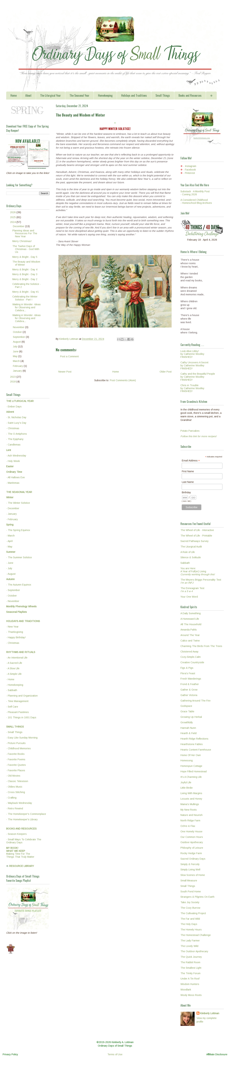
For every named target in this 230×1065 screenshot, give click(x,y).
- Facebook (189, 169)
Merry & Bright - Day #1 (25, 291)
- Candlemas (13, 444)
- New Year (12, 626)
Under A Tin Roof (189, 978)
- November (12, 601)
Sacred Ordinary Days (192, 858)
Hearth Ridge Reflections (194, 738)
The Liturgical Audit (191, 546)
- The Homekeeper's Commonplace (26, 814)
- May (9, 546)
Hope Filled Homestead (193, 771)
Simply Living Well (190, 869)
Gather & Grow (188, 689)
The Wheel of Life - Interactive (197, 530)
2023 (13, 376)
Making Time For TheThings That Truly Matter (20, 852)
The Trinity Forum (190, 973)
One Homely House (191, 831)
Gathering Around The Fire (195, 700)
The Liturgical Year (50, 95)
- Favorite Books (15, 753)
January (18, 370)
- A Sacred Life (14, 662)
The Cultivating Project (193, 913)
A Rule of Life (187, 552)
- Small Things (14, 732)
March (17, 361)
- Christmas (12, 428)
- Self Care (12, 706)
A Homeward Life (189, 618)
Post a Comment (69, 356)
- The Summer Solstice (19, 557)
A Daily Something (190, 613)
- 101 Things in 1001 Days (21, 717)
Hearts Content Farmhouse (195, 749)
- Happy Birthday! (16, 637)
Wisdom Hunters (189, 984)
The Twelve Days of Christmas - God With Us (25, 249)
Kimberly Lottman (209, 1013)
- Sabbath (11, 690)
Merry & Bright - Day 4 (24, 269)
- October (11, 595)
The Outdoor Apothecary (194, 951)
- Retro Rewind (14, 808)
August (17, 341)
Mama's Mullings (189, 804)
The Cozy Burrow (190, 907)
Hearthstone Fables (191, 744)
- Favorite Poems (15, 759)
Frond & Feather (189, 684)
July (15, 346)
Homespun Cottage (191, 766)
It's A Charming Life (191, 777)
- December (12, 508)
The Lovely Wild (189, 946)
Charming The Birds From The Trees (201, 646)
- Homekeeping (14, 684)
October (18, 332)
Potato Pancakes (190, 430)
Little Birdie (186, 787)
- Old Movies (13, 775)
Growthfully (186, 722)
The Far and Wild (190, 918)
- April (9, 541)
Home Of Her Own (190, 755)
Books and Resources (190, 95)
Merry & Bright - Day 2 (24, 279)
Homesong (186, 760)
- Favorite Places (15, 770)
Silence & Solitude (190, 557)
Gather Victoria (188, 695)
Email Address (191, 460)
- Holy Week (13, 461)
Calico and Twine (190, 640)
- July (9, 568)
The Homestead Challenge (195, 935)
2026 (13, 212)
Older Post (166, 371)
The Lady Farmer (190, 940)
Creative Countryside (192, 662)
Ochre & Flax (187, 826)
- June (9, 562)
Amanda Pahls (188, 629)
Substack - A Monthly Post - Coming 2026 (195, 193)
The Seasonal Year (79, 95)
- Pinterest (189, 173)
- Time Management (17, 701)
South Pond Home (190, 891)
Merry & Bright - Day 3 (24, 274)
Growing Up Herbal (191, 716)
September (19, 337)
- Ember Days (14, 406)
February (18, 366)
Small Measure (188, 880)
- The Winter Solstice (18, 502)
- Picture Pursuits (16, 743)
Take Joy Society (189, 902)
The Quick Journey (191, 956)
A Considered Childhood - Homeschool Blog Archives (196, 201)
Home (13, 95)
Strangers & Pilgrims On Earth (197, 896)
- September (13, 590)
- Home (10, 679)
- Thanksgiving (14, 632)
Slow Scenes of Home (192, 875)
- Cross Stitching (15, 792)
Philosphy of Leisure (191, 847)
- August (11, 573)
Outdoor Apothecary (191, 842)
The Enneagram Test (192, 590)
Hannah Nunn (188, 727)
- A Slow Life (12, 668)
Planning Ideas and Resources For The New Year (24, 233)
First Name (188, 471)
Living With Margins (191, 793)
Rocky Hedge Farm (191, 853)
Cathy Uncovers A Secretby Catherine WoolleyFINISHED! (194, 365)
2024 (13, 222)
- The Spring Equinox (18, 530)
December (19, 226)
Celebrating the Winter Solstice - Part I (25, 298)
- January (11, 513)
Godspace (186, 706)
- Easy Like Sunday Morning (22, 737)
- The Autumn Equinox (18, 584)
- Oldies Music (14, 786)
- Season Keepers (16, 834)
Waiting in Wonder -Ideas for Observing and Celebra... (26, 307)
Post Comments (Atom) (123, 380)
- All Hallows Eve (15, 477)
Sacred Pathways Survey (194, 541)
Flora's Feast (187, 673)
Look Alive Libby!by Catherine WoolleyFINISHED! (192, 354)
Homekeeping (105, 95)
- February (12, 519)
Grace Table (187, 711)
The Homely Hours (191, 929)
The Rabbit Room (190, 962)
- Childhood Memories (18, 748)
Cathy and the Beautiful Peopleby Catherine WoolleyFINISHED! (197, 376)
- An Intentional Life (16, 657)
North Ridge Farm (190, 820)
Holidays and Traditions (134, 95)
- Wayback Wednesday (19, 803)
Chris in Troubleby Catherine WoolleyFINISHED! (192, 388)
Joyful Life (185, 782)
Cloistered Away (189, 651)
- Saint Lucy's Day (16, 422)
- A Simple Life (14, 673)
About (28, 95)
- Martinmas (12, 482)
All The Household (190, 624)
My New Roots (188, 809)
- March (10, 535)
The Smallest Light (190, 967)
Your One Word (189, 596)
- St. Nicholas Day (16, 417)
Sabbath (185, 562)
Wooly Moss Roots (191, 995)
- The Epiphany (15, 439)
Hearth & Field (188, 733)
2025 (13, 217)
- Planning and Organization (22, 695)
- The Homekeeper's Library (22, 819)
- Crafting (11, 797)
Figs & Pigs (186, 667)
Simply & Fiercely (190, 864)
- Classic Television (17, 781)
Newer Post (64, 371)
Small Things (163, 95)
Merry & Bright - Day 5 (24, 256)
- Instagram (189, 166)
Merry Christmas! (22, 241)
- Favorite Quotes (16, 764)
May (15, 356)
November (19, 327)
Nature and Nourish (191, 815)
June (16, 351)
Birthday (186, 492)
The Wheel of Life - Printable (196, 535)
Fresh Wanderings (190, 678)
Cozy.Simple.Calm (190, 656)
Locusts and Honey (191, 798)
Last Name (188, 482)
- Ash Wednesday (16, 455)
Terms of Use (114, 1054)
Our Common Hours (191, 837)
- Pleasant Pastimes (17, 712)
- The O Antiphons (16, 433)
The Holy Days (188, 924)
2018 (13, 381)
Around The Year (190, 635)
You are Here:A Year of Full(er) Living (197, 571)
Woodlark (185, 989)
